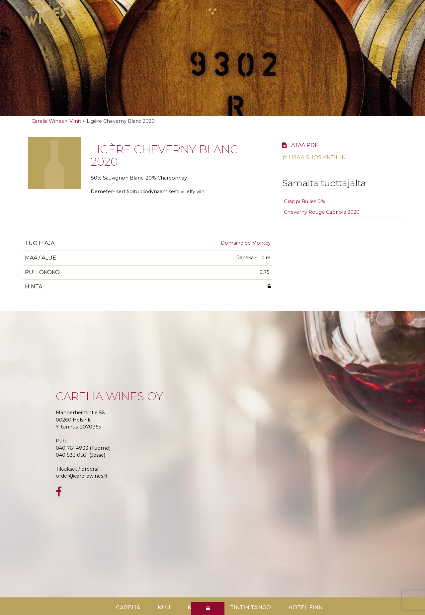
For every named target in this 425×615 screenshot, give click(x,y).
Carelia (128, 607)
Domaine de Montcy (246, 243)
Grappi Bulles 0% (304, 201)
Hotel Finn (305, 607)
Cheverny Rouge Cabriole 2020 (322, 212)
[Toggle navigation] (388, 11)
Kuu (164, 607)
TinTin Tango (250, 607)
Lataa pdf (300, 145)
